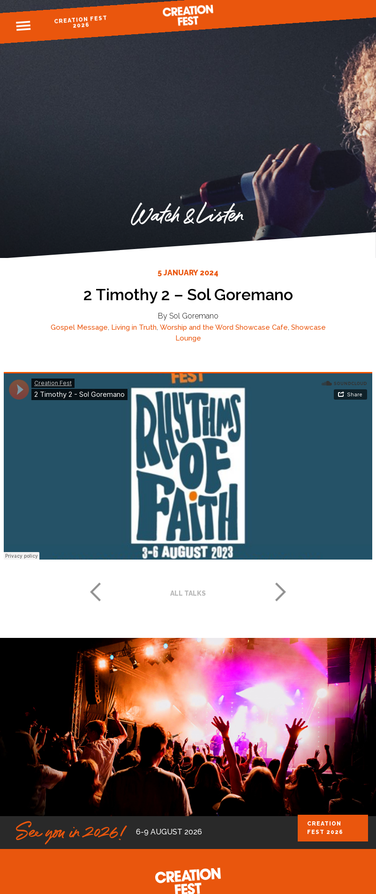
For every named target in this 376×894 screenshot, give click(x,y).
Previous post (95, 592)
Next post (280, 592)
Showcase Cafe (261, 327)
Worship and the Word (196, 327)
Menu (23, 26)
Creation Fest (188, 15)
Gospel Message (79, 327)
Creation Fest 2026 (80, 22)
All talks (188, 593)
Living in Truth (134, 327)
